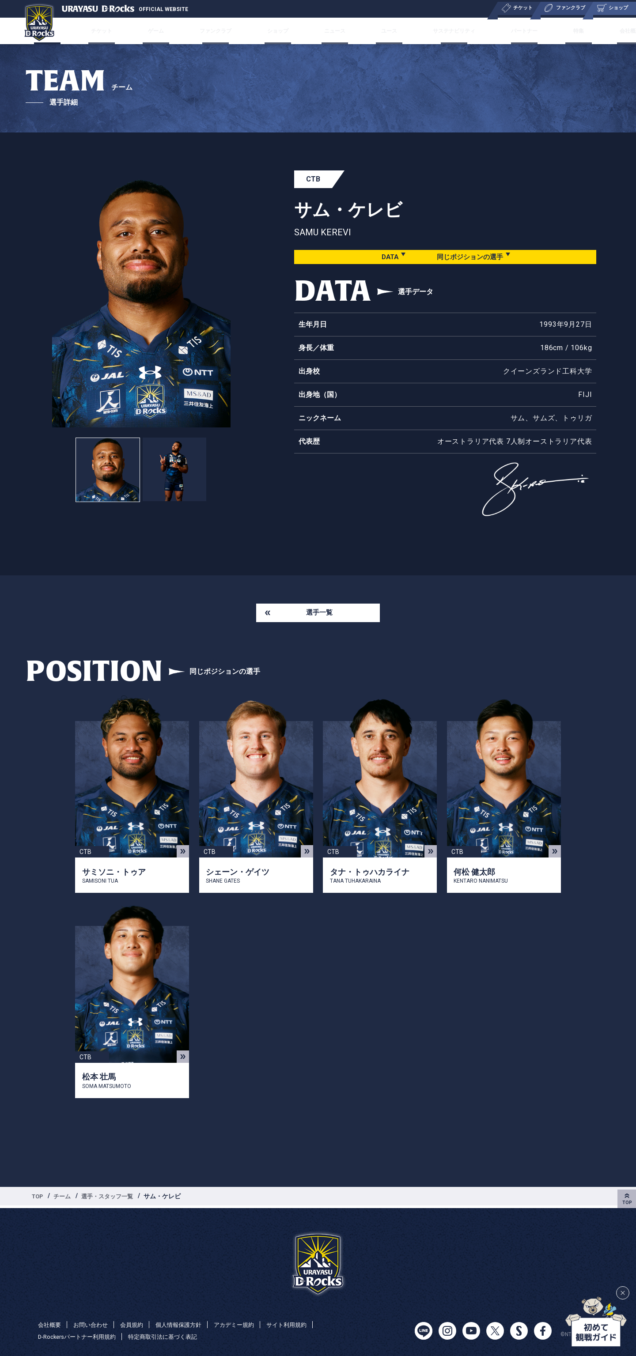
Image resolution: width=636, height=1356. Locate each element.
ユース (380, 30)
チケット (122, 30)
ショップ (282, 30)
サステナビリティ (442, 30)
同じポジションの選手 (469, 257)
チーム (74, 30)
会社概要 (602, 30)
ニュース (333, 30)
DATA (386, 257)
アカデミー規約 (245, 1324)
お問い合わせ (93, 1324)
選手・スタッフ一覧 (112, 1197)
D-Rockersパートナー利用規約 (80, 1336)
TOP (38, 1197)
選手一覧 (319, 613)
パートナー (510, 30)
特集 (558, 30)
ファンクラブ (224, 30)
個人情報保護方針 (186, 1324)
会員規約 (137, 1324)
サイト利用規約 (300, 1324)
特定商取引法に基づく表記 (172, 1336)
